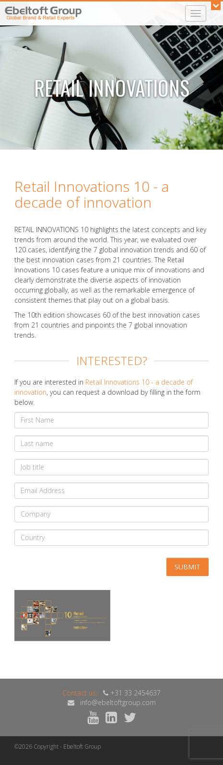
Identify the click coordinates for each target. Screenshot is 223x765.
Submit (187, 566)
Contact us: (79, 692)
